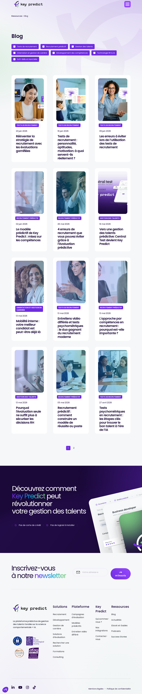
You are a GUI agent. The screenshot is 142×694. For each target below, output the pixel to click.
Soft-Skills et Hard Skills (25, 59)
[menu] (127, 4)
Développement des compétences (70, 53)
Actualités (116, 619)
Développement (61, 619)
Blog (113, 614)
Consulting (58, 657)
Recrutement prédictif (54, 46)
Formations (58, 651)
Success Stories (119, 636)
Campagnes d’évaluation (78, 616)
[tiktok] (34, 687)
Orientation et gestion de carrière (30, 53)
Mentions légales (96, 689)
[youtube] (20, 687)
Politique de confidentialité (119, 689)
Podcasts (116, 631)
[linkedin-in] (13, 687)
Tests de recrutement (25, 46)
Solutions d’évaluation (59, 636)
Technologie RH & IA (104, 53)
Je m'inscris (120, 574)
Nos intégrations (102, 629)
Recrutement (59, 614)
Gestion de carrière (58, 627)
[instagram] (27, 687)
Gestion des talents (82, 46)
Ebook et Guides (119, 625)
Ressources (16, 16)
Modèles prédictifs (76, 624)
